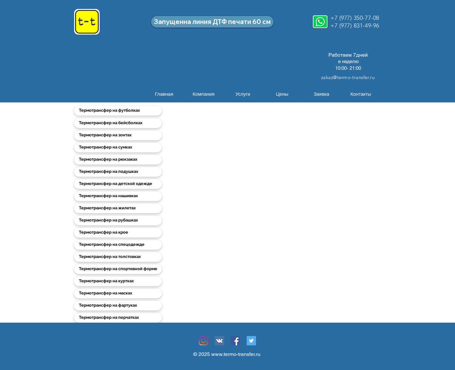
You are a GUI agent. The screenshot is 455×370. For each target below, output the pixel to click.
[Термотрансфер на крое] (118, 232)
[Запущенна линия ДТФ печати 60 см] (212, 22)
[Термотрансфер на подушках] (118, 172)
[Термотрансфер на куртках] (118, 281)
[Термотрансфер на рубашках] (118, 220)
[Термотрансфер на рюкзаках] (118, 160)
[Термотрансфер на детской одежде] (118, 184)
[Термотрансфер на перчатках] (118, 318)
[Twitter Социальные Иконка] (251, 340)
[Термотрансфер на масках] (118, 293)
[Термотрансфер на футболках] (118, 111)
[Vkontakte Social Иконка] (219, 340)
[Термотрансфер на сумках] (118, 147)
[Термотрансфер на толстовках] (118, 257)
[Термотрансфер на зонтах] (118, 135)
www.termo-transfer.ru (235, 354)
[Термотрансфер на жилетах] (118, 208)
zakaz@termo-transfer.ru (347, 77)
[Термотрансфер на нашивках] (118, 196)
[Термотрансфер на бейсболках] (118, 123)
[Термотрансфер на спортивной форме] (118, 269)
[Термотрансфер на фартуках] (118, 305)
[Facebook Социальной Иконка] (235, 340)
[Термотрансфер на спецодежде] (118, 245)
